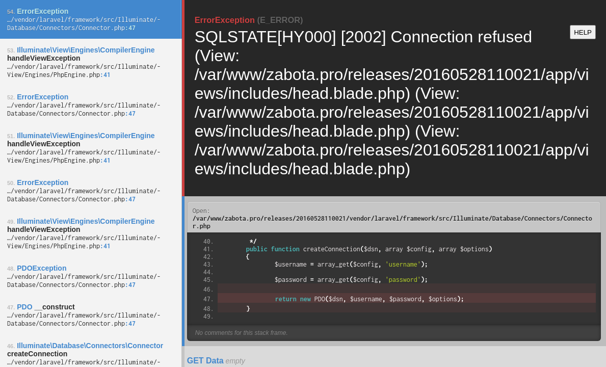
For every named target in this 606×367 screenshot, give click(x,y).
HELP (583, 32)
